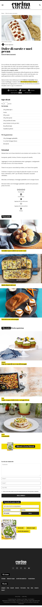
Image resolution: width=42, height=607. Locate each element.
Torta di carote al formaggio (10, 319)
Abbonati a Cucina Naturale (25, 446)
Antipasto (3, 362)
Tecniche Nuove (31, 578)
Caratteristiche (7, 510)
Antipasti (3, 588)
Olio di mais (9, 126)
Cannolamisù (5, 436)
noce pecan (6, 143)
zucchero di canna (11, 120)
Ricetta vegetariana (9, 44)
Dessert (3, 434)
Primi (8, 588)
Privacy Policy (17, 596)
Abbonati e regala (11, 578)
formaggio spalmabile (11, 138)
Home (2, 13)
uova (5, 112)
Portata (23, 510)
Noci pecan (9, 118)
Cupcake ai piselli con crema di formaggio (14, 364)
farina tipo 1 (9, 109)
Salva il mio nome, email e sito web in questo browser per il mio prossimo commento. (21, 491)
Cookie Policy (24, 596)
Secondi (12, 588)
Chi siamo (3, 578)
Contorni (17, 588)
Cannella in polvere (8, 128)
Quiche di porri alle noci (8, 285)
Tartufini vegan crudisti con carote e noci (13, 251)
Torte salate (23, 588)
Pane (28, 588)
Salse (32, 588)
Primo (2, 398)
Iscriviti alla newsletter (21, 578)
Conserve (36, 588)
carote (8, 115)
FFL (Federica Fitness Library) (29, 81)
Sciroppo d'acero (13, 141)
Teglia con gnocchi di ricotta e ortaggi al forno (15, 400)
